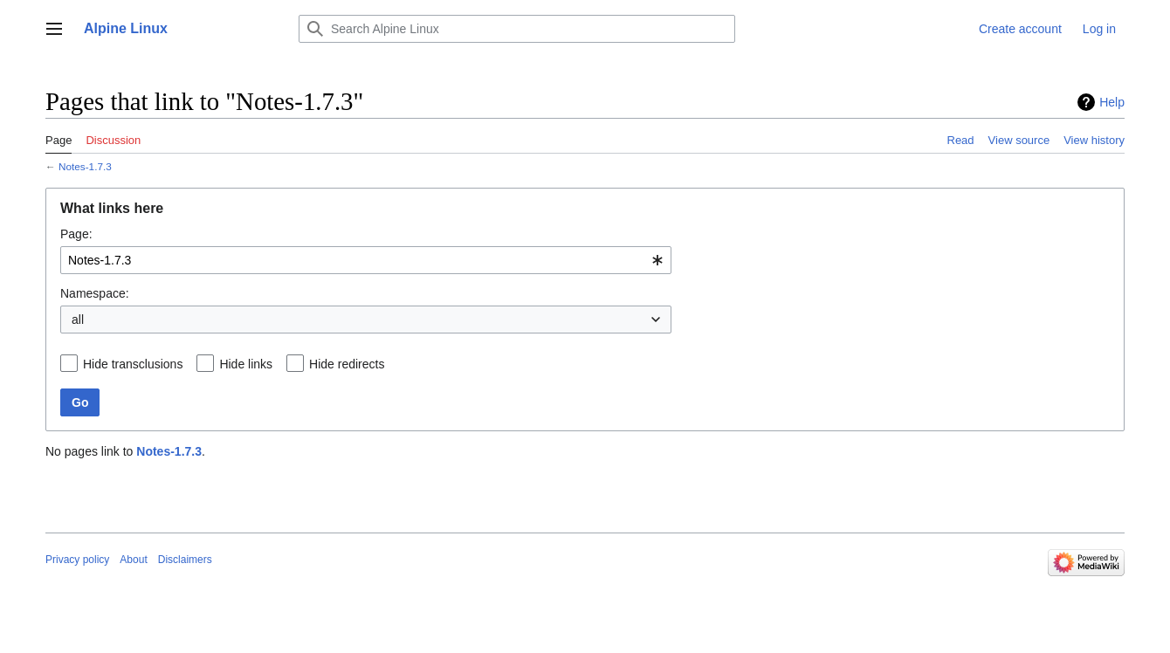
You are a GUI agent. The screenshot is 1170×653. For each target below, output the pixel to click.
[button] (54, 29)
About (133, 559)
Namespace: (94, 293)
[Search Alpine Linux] (517, 29)
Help (1112, 102)
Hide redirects (346, 364)
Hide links (245, 364)
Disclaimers (185, 559)
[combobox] (365, 260)
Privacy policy (77, 559)
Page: (76, 234)
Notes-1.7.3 (85, 166)
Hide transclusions (132, 364)
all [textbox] (78, 319)
